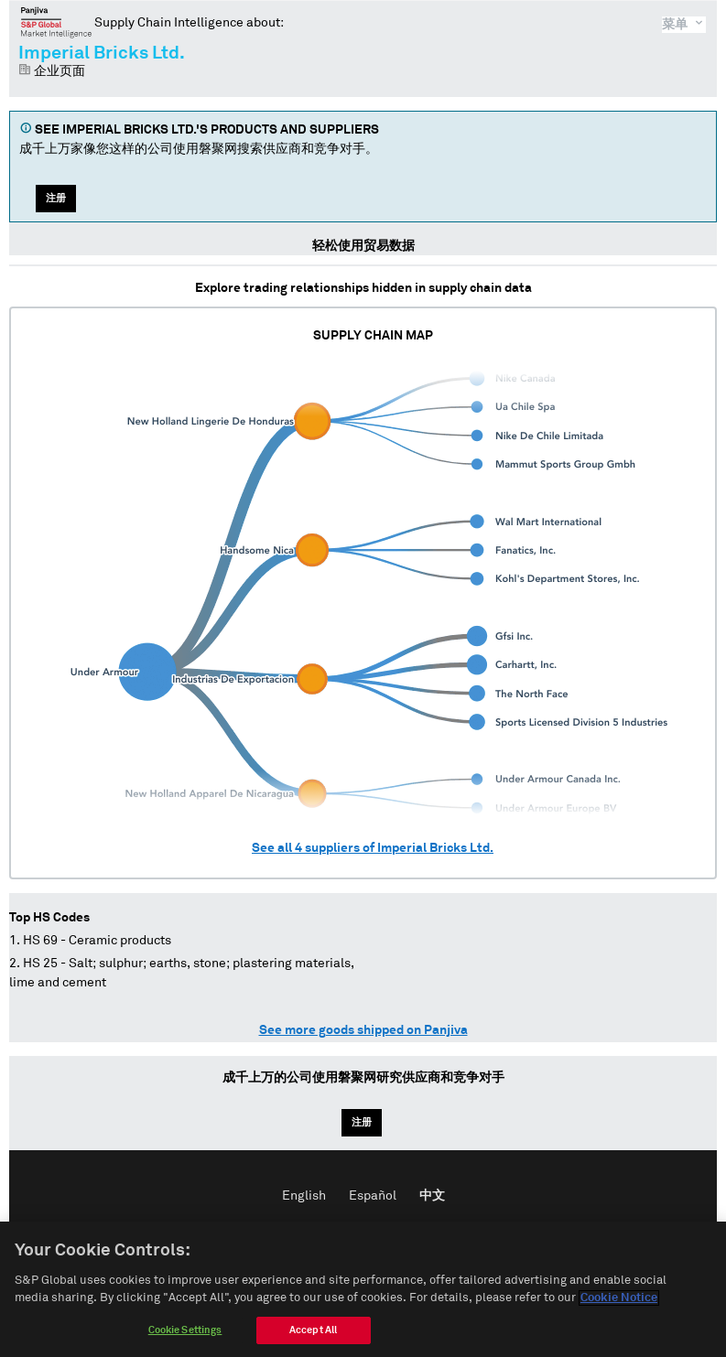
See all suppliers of (372, 848)
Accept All (313, 1335)
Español (372, 1196)
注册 (56, 198)
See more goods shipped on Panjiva (363, 1030)
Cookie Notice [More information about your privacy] (618, 1304)
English (304, 1196)
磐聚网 (56, 22)
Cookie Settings (185, 1335)
